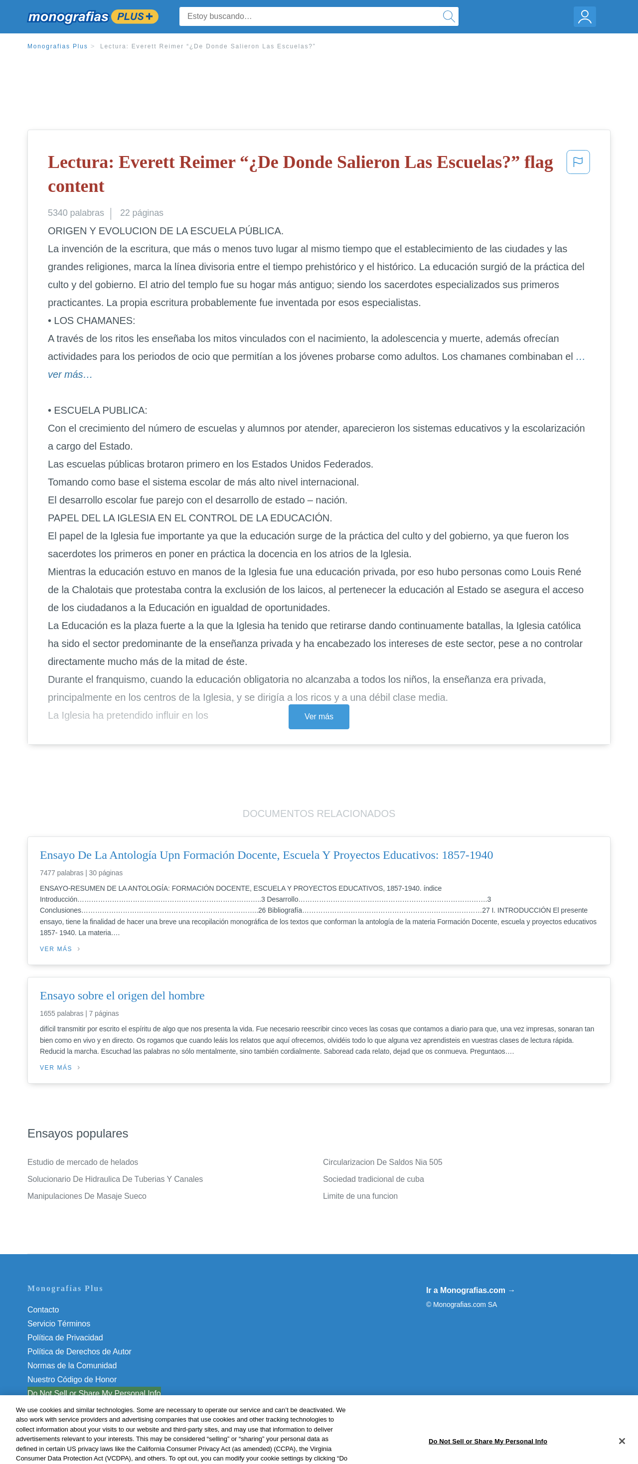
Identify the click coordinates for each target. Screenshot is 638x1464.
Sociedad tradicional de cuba (373, 1179)
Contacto (43, 1309)
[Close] (622, 1452)
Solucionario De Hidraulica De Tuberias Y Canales (115, 1179)
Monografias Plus (57, 46)
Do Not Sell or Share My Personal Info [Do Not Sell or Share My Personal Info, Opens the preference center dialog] (488, 1452)
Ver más (319, 716)
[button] (578, 176)
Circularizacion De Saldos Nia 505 (382, 1162)
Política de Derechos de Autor (79, 1351)
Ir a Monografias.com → (470, 1290)
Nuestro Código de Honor (72, 1379)
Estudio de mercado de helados (82, 1162)
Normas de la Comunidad (72, 1365)
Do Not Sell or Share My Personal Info (94, 1393)
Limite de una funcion (360, 1196)
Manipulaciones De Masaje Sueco (87, 1196)
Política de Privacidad (65, 1337)
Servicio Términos (58, 1323)
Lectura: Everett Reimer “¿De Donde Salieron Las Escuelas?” (208, 46)
